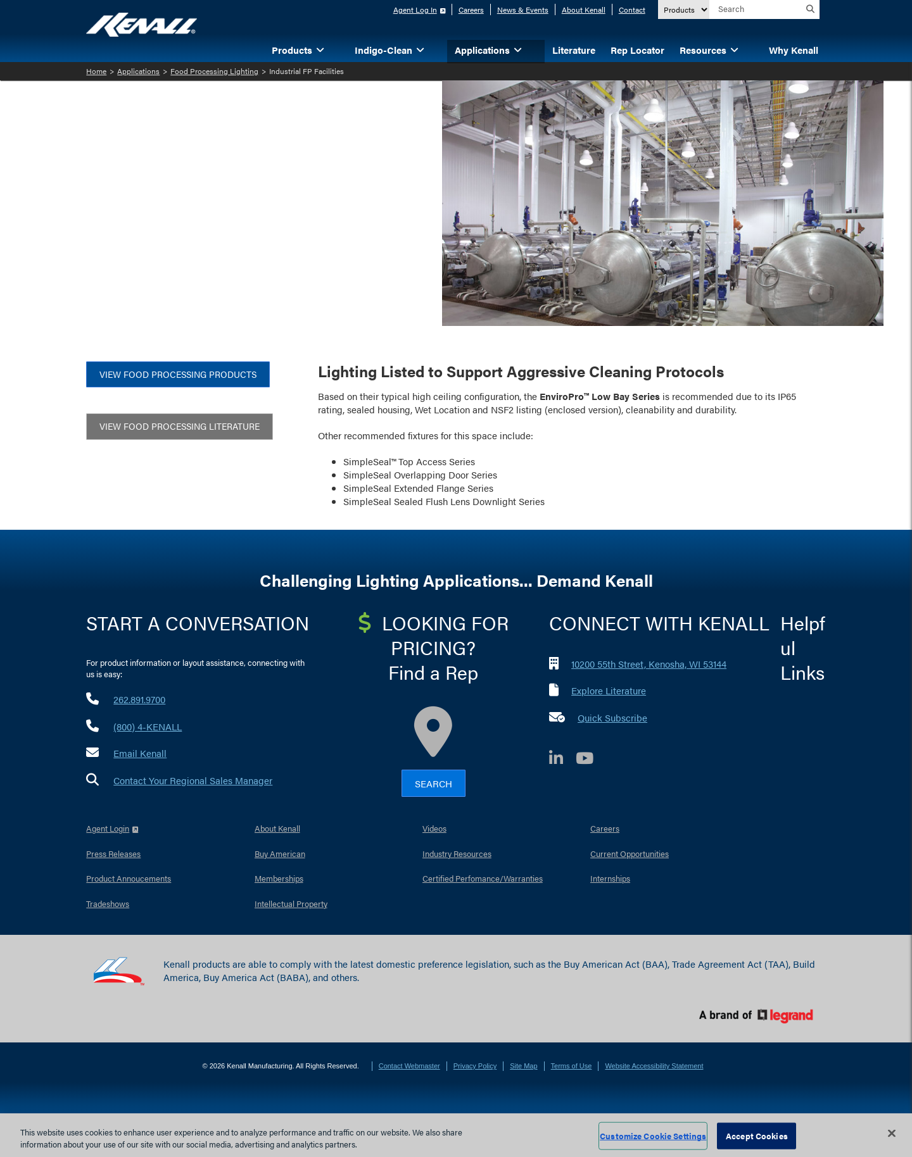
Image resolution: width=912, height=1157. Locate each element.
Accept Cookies (757, 1136)
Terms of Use (571, 1066)
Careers (471, 9)
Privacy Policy (475, 1066)
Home (96, 71)
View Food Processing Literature (179, 426)
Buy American (280, 853)
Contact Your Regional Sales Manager (192, 780)
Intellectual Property (291, 903)
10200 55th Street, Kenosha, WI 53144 (648, 663)
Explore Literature (608, 690)
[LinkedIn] (562, 759)
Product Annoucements (128, 878)
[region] (456, 1135)
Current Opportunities (629, 853)
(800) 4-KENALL (147, 726)
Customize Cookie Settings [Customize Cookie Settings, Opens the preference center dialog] (653, 1136)
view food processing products (177, 374)
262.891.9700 (139, 699)
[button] (339, 49)
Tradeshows (107, 903)
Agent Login (107, 828)
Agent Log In (415, 9)
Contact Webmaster (409, 1066)
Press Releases (113, 853)
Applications (138, 71)
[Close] (892, 1134)
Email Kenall (140, 753)
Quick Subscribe (612, 717)
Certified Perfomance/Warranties (482, 878)
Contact (632, 9)
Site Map (523, 1066)
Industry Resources (456, 853)
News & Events (522, 9)
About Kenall (583, 9)
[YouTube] (591, 759)
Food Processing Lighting (214, 71)
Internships (610, 878)
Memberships (279, 878)
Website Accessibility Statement (654, 1066)
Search (433, 783)
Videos (434, 828)
